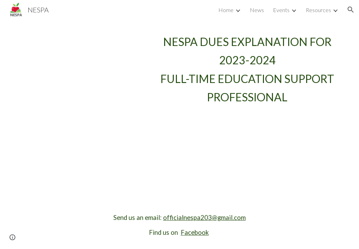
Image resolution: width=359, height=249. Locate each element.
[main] (248, 69)
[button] (350, 9)
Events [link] (281, 10)
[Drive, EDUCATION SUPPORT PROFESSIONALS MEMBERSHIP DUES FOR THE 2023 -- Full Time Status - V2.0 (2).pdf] (84, 78)
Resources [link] (318, 10)
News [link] (257, 10)
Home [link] (226, 10)
